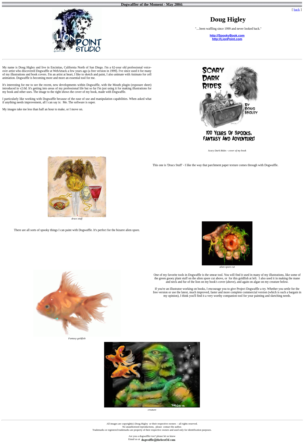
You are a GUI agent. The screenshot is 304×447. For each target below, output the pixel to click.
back (297, 9)
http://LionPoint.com (227, 39)
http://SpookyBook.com (227, 35)
